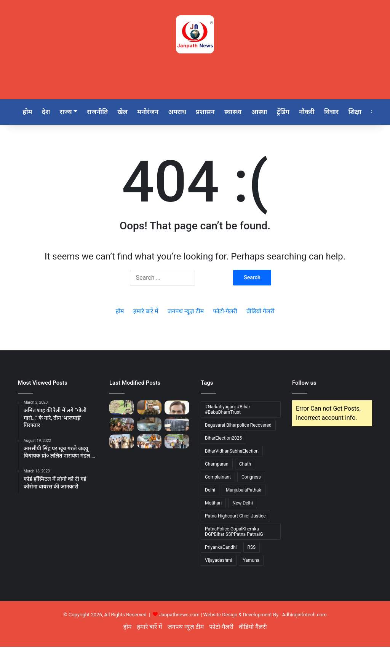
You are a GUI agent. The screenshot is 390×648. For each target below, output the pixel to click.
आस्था (269, 112)
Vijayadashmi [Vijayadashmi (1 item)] (218, 561)
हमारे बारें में (145, 312)
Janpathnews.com (179, 616)
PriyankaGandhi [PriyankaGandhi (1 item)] (221, 548)
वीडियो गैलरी (260, 312)
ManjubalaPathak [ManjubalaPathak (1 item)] (243, 491)
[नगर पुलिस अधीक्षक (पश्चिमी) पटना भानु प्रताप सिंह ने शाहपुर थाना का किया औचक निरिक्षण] (149, 425)
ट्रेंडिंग (294, 112)
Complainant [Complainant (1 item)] (218, 478)
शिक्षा (369, 112)
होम (28, 112)
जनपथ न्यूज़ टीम (186, 312)
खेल (127, 112)
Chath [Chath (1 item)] (245, 465)
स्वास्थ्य (242, 112)
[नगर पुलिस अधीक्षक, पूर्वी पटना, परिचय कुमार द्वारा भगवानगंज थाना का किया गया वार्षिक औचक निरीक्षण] (177, 425)
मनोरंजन (154, 112)
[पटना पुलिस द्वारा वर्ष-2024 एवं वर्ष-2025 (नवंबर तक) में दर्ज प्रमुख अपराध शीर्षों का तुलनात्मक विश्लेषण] (149, 408)
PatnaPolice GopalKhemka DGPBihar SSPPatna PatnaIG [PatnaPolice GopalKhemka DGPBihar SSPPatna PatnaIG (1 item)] (234, 532)
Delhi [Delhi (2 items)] (210, 491)
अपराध (184, 112)
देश (47, 112)
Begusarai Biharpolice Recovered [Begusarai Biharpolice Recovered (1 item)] (238, 426)
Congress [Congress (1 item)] (251, 478)
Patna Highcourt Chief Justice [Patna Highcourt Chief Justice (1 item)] (235, 517)
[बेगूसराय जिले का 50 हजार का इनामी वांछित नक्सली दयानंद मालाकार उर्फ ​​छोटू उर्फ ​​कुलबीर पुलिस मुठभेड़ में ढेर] (121, 408)
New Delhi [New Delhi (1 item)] (242, 504)
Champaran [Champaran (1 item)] (217, 465)
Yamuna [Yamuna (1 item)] (251, 561)
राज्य (68, 112)
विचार (344, 112)
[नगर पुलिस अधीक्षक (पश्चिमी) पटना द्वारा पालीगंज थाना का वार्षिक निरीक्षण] (121, 425)
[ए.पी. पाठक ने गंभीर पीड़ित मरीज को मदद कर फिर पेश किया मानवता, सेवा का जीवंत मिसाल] (177, 408)
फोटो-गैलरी (225, 312)
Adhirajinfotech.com (304, 616)
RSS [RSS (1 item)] (252, 548)
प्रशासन (213, 112)
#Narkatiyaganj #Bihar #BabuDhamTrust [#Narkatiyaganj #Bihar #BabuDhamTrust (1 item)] (227, 410)
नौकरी (319, 112)
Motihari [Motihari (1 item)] (213, 504)
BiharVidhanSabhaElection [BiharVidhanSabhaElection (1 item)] (232, 452)
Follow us (304, 383)
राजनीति (101, 112)
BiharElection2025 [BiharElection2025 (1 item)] (223, 439)
